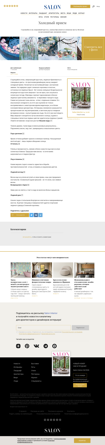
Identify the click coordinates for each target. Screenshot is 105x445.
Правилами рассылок (48, 334)
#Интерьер (77, 298)
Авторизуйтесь (27, 237)
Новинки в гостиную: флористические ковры (41, 281)
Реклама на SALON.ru (73, 119)
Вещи (69, 13)
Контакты (71, 411)
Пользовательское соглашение (48, 414)
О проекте (22, 411)
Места (63, 13)
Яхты (41, 17)
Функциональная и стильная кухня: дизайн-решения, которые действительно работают (84, 284)
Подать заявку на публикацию (20, 414)
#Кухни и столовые (87, 298)
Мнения (63, 17)
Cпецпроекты (36, 381)
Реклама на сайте (37, 411)
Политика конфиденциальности (76, 414)
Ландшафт (43, 13)
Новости (24, 13)
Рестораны (54, 17)
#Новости (35, 296)
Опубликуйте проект (80, 6)
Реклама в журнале (55, 411)
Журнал (81, 13)
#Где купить (14, 298)
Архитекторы (54, 13)
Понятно (82, 441)
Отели (46, 17)
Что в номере (80, 375)
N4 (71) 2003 (14, 74)
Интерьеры (33, 13)
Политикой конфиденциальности (29, 334)
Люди (74, 13)
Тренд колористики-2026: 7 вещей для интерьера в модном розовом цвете (20, 283)
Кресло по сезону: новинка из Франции (61, 281)
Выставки (35, 364)
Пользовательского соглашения (72, 332)
